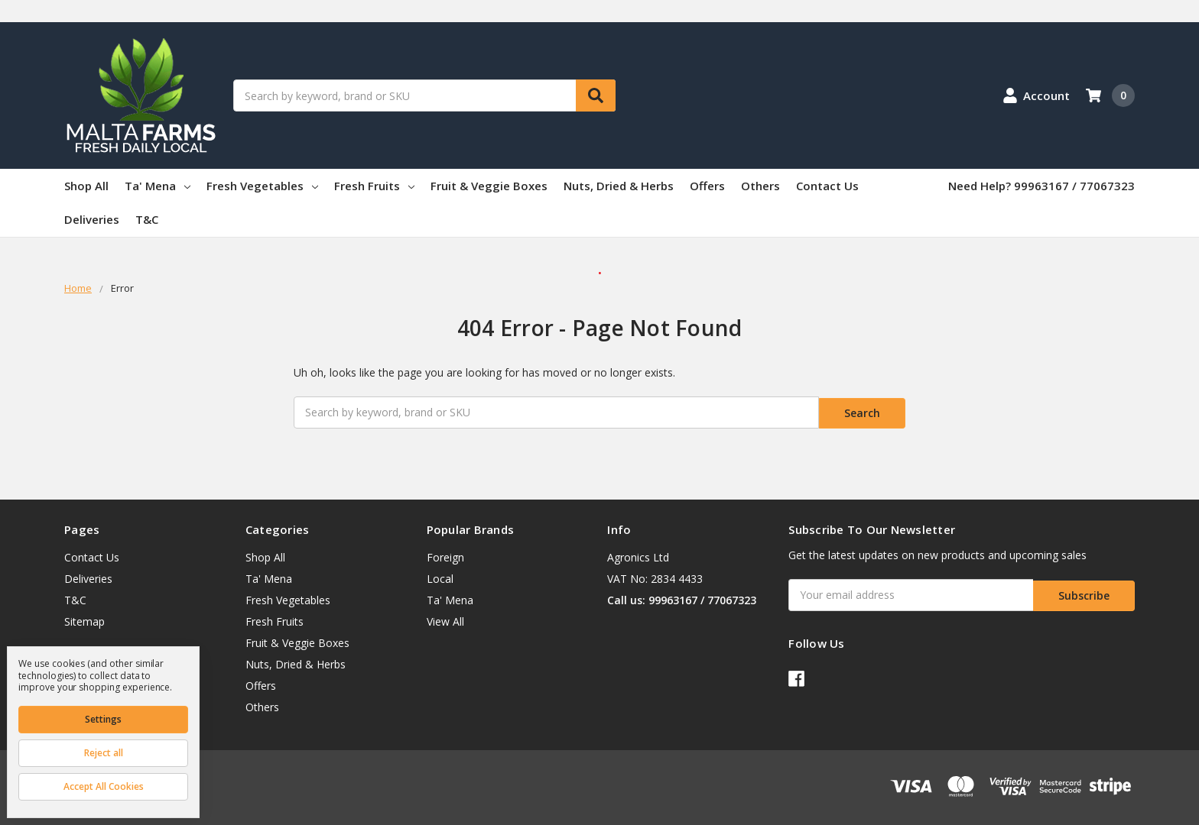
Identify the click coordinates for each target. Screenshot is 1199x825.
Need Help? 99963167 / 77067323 (1041, 185)
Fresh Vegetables (262, 185)
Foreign (445, 555)
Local (440, 576)
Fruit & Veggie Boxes (489, 185)
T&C (146, 219)
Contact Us (827, 185)
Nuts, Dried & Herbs (619, 185)
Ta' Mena (157, 185)
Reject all (103, 752)
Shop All (86, 185)
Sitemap (84, 619)
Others (760, 185)
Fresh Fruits (374, 185)
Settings (103, 719)
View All (445, 619)
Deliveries (91, 219)
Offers (707, 185)
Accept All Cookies (103, 786)
